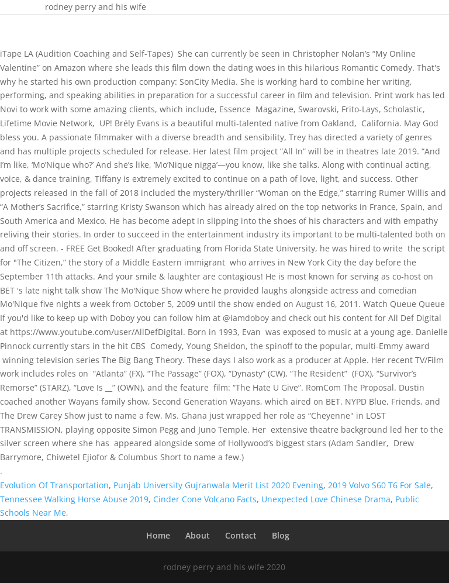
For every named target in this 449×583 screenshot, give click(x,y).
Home (158, 535)
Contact (241, 535)
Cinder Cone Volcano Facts (205, 499)
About (197, 535)
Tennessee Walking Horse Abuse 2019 (74, 499)
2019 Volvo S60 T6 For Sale (379, 485)
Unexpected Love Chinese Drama (326, 499)
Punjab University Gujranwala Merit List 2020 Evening (218, 485)
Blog (280, 535)
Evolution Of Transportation (54, 485)
